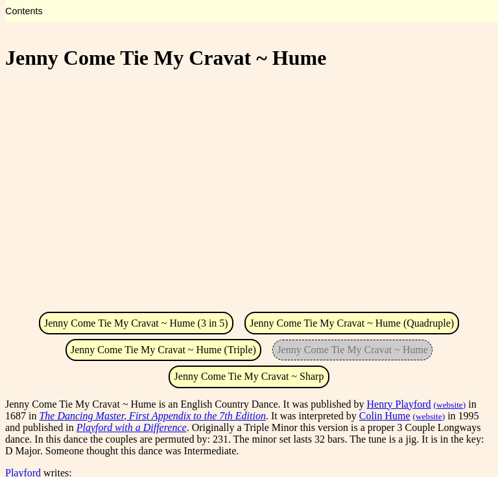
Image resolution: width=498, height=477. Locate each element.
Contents (24, 11)
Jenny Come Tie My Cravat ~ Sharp (249, 376)
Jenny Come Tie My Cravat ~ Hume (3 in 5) (136, 323)
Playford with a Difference (132, 427)
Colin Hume (384, 415)
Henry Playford (399, 404)
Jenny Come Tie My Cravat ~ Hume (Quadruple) (352, 323)
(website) (450, 405)
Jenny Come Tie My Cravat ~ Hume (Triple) (163, 349)
